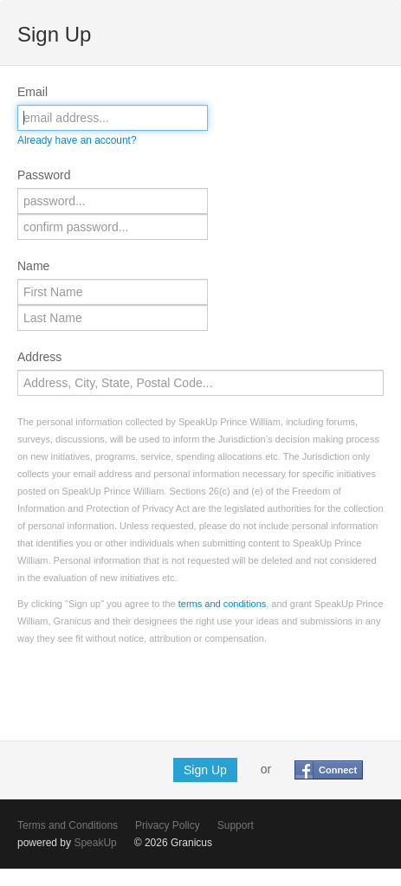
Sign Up (205, 770)
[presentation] (149, 689)
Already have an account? (77, 140)
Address (39, 357)
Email (32, 92)
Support (235, 825)
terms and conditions (222, 603)
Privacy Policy (167, 825)
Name (33, 266)
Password (43, 175)
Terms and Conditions (67, 825)
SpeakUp (95, 843)
